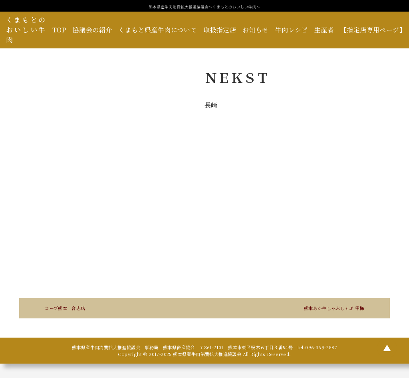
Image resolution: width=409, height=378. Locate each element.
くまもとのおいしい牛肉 (26, 29)
